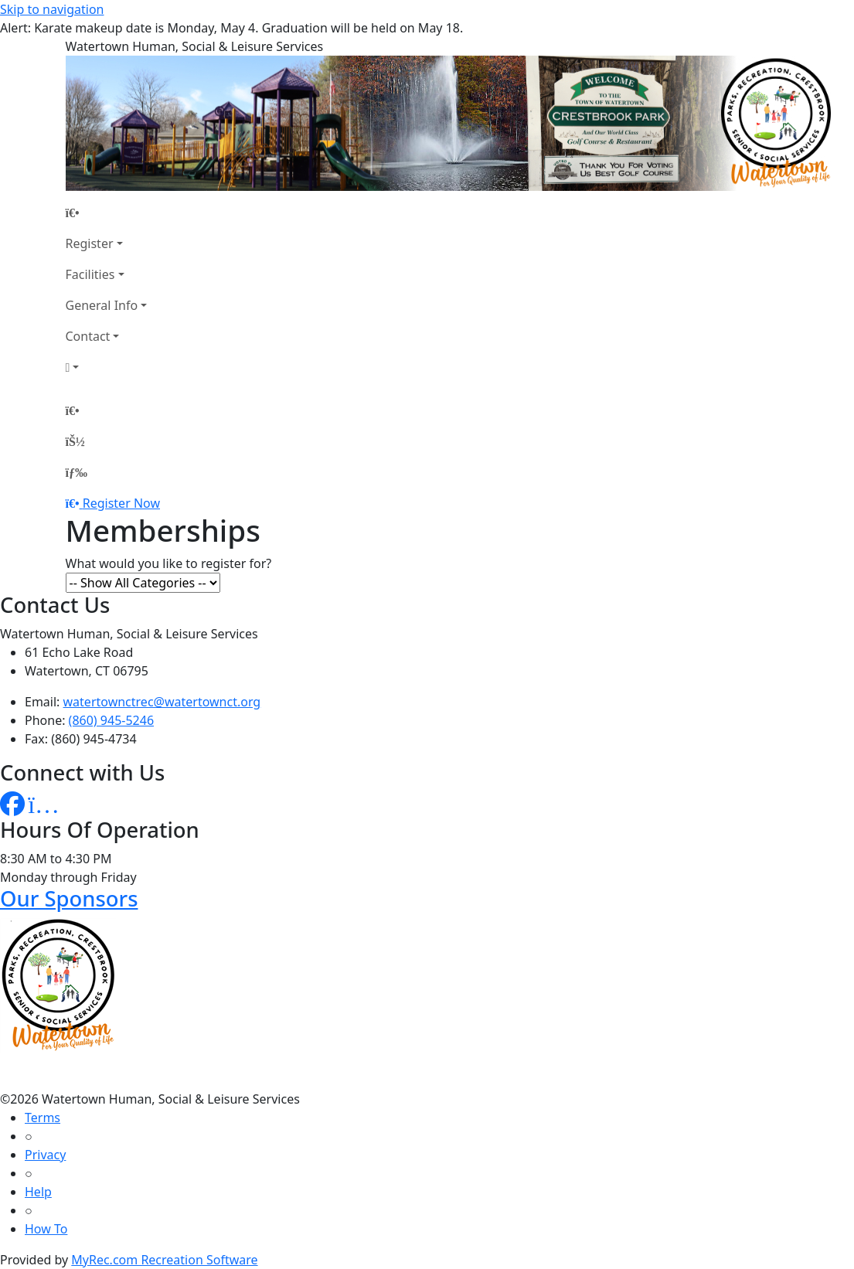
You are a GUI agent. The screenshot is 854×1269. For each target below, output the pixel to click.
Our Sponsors (69, 898)
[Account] (107, 367)
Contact (88, 336)
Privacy (45, 1154)
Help (38, 1191)
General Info (102, 305)
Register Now (121, 503)
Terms (42, 1117)
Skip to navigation (52, 9)
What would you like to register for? (169, 563)
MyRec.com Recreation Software (164, 1259)
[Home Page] (107, 212)
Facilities (90, 274)
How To (46, 1228)
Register (90, 243)
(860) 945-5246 (111, 720)
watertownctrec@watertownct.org (162, 701)
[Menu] (76, 472)
